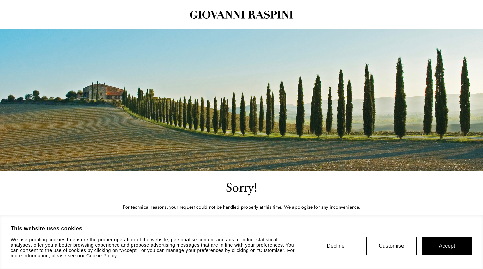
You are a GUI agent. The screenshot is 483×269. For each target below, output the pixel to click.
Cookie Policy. (102, 255)
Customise (391, 246)
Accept (447, 246)
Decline (335, 246)
